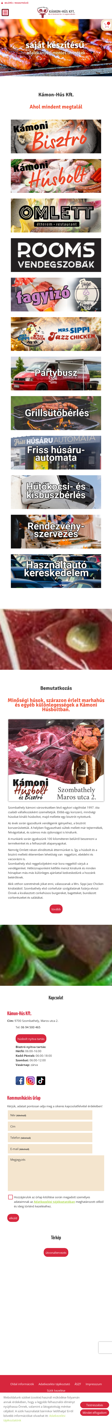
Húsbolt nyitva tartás (26, 1068)
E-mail (68, 1160)
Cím (61, 1149)
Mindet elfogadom (95, 1413)
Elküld (17, 1229)
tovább (56, 938)
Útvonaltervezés (56, 1264)
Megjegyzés (22, 1171)
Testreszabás (94, 1405)
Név (22, 1149)
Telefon (25, 1160)
